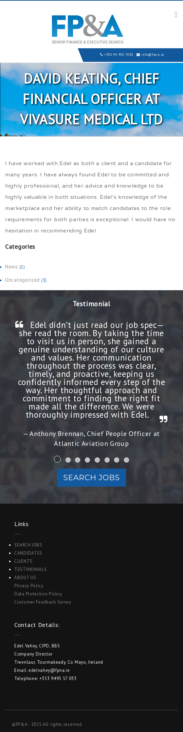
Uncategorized (22, 280)
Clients (23, 561)
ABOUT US (25, 577)
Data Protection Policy (38, 594)
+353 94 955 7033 (118, 54)
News (11, 266)
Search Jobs (91, 477)
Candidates (28, 553)
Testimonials (30, 569)
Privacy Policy (28, 586)
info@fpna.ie (153, 54)
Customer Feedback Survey (42, 602)
